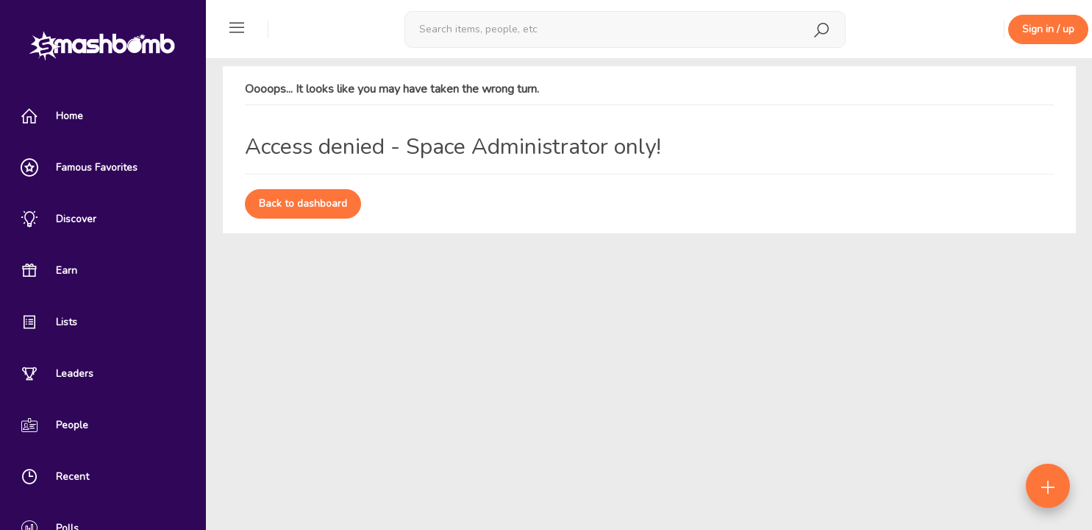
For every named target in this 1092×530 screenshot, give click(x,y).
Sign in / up (1048, 29)
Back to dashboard (303, 204)
